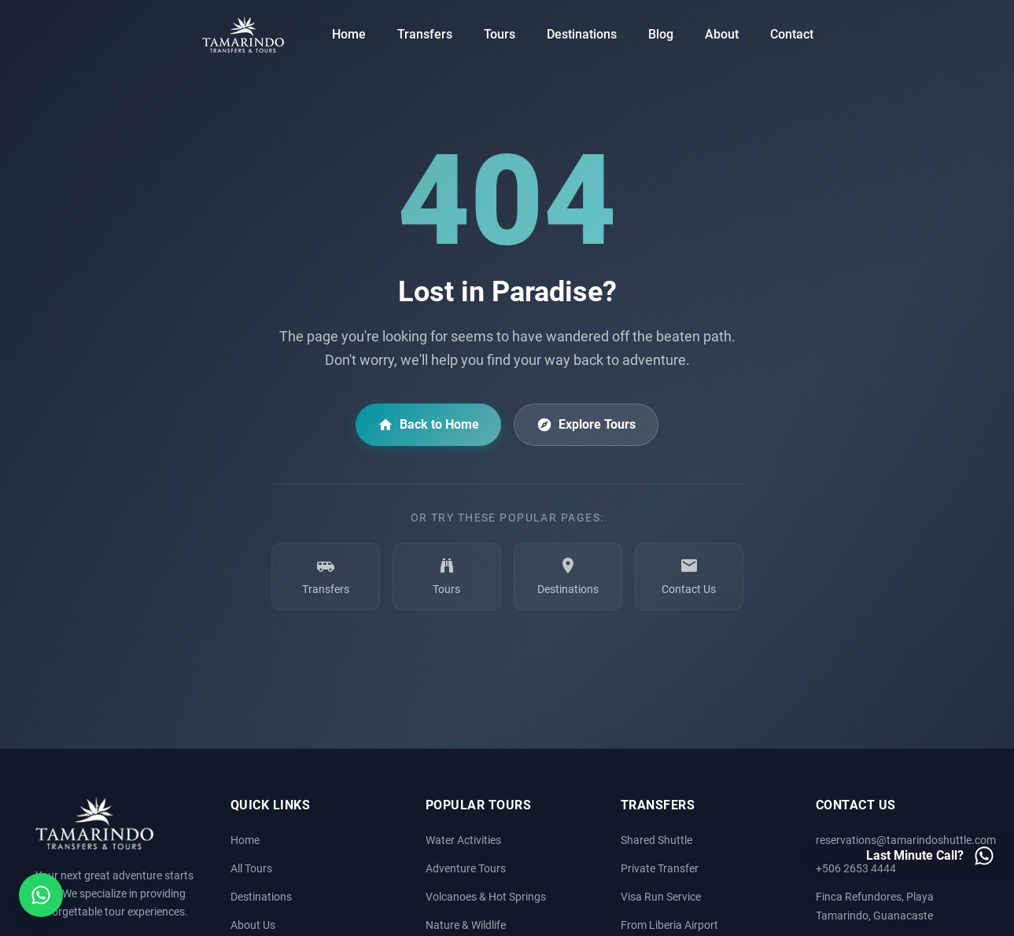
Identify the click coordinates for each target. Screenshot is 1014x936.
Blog (660, 34)
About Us (252, 925)
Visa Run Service (661, 897)
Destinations (582, 34)
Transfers (424, 34)
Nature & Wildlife (466, 925)
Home (349, 34)
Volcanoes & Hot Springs (486, 897)
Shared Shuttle (656, 840)
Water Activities (463, 840)
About (722, 34)
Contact (791, 34)
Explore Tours (586, 425)
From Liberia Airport (669, 925)
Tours (499, 34)
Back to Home (428, 425)
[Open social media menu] (41, 895)
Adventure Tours (466, 868)
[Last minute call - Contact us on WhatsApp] (930, 856)
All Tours (251, 868)
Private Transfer (660, 868)
